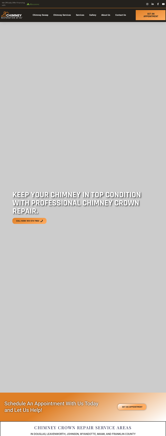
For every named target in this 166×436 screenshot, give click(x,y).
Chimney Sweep (40, 15)
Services (80, 15)
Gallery (92, 15)
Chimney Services (62, 15)
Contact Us (120, 15)
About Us (105, 15)
